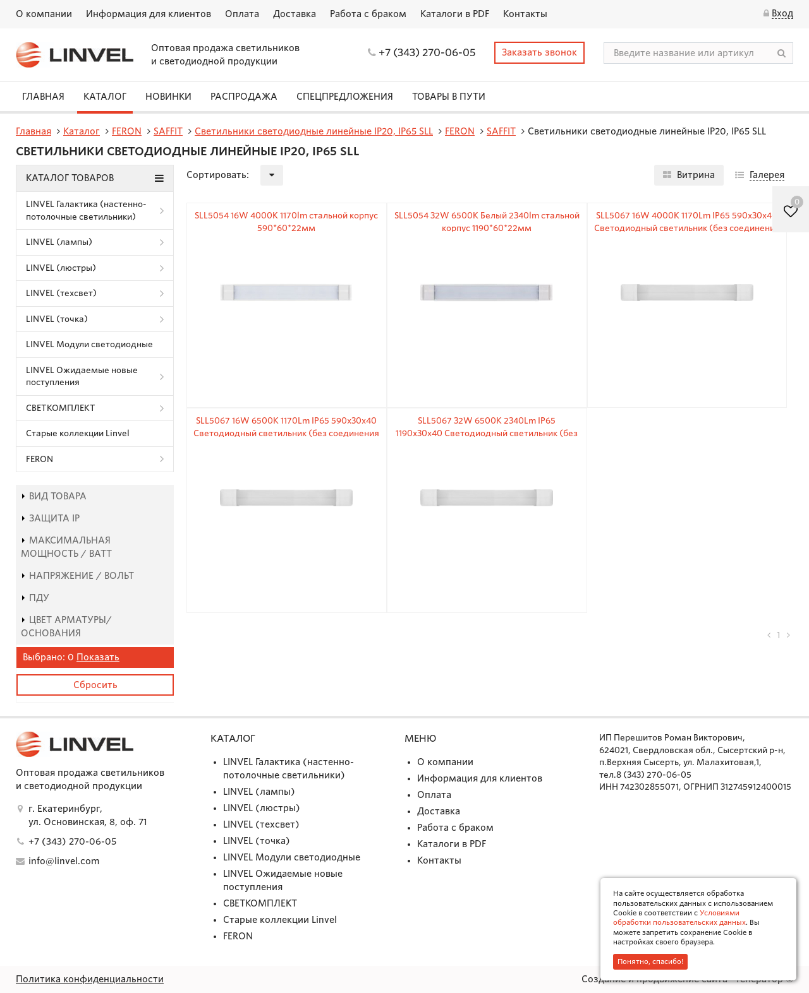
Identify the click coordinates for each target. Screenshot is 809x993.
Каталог (104, 97)
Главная (43, 97)
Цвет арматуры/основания (66, 626)
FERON (39, 459)
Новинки (168, 97)
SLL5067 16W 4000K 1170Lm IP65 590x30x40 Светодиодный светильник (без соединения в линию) (687, 228)
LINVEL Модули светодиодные (89, 344)
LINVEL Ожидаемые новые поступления (82, 377)
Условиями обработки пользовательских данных (679, 917)
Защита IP (50, 518)
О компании (44, 14)
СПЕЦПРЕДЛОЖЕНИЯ (344, 97)
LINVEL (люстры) (61, 268)
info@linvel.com (63, 861)
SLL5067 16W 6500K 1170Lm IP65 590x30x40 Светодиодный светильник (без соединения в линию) (286, 433)
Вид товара (54, 496)
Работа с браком (368, 14)
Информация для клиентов (148, 14)
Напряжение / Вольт (77, 576)
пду (35, 598)
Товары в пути (448, 97)
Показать (97, 657)
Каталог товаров (95, 178)
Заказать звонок (539, 52)
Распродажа (243, 97)
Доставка (294, 14)
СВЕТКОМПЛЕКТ (60, 408)
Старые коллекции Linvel (78, 433)
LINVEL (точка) (57, 319)
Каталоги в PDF (454, 14)
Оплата (242, 14)
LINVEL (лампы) (59, 242)
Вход (782, 13)
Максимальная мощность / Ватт (66, 547)
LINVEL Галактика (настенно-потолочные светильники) (86, 210)
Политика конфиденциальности (90, 979)
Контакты (525, 14)
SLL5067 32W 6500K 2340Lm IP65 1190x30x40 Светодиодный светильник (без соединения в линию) (487, 433)
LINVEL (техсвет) (61, 293)
